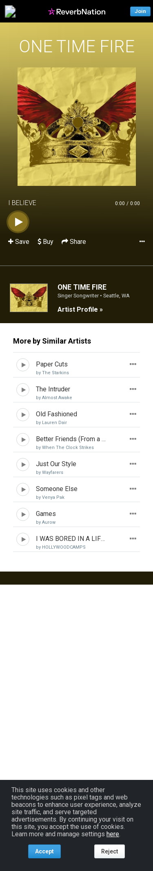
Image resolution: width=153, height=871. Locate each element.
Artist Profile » (80, 309)
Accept (44, 851)
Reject (109, 851)
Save (19, 242)
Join (140, 11)
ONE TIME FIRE (77, 46)
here (112, 834)
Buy (45, 242)
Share (74, 242)
